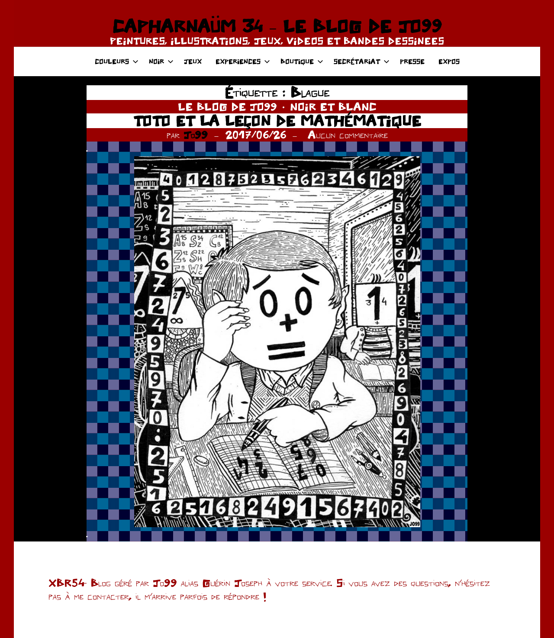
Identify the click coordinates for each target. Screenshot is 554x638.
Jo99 (196, 135)
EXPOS (449, 61)
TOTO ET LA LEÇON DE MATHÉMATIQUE (277, 120)
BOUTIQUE (301, 61)
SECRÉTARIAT (362, 61)
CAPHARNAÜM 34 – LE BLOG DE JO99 (276, 26)
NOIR (161, 61)
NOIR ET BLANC (333, 106)
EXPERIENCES (243, 61)
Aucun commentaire (348, 135)
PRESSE (412, 61)
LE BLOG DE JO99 (227, 106)
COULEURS (116, 61)
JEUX (193, 61)
